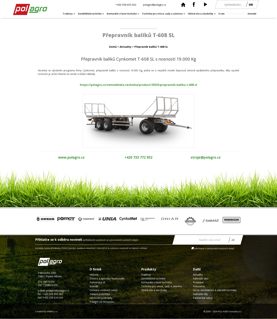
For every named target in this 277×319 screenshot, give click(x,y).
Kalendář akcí (200, 278)
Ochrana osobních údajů (104, 290)
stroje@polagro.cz (206, 157)
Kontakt (252, 13)
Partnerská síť (97, 282)
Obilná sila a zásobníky (202, 13)
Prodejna (198, 282)
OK (251, 5)
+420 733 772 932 (138, 157)
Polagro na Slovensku (102, 301)
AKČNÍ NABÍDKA (236, 13)
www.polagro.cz (71, 157)
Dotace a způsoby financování (107, 278)
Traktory (69, 13)
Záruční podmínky (100, 294)
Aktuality (125, 46)
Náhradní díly (200, 294)
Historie (94, 274)
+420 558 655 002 (126, 4)
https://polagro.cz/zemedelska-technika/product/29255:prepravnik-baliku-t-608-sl (138, 85)
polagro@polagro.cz (154, 4)
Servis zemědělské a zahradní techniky (215, 290)
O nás (221, 13)
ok (233, 239)
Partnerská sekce (203, 298)
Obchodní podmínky (101, 298)
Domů (113, 46)
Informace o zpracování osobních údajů (214, 248)
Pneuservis (199, 286)
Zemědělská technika (91, 13)
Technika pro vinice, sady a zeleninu (163, 13)
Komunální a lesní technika (123, 13)
